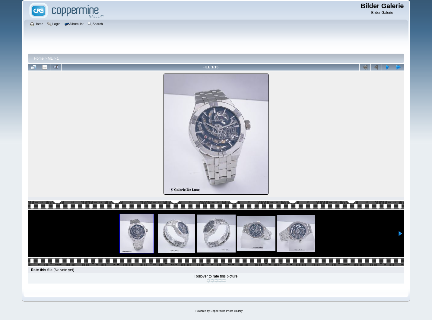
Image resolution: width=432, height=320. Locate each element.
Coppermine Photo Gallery (227, 310)
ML (50, 58)
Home (39, 58)
